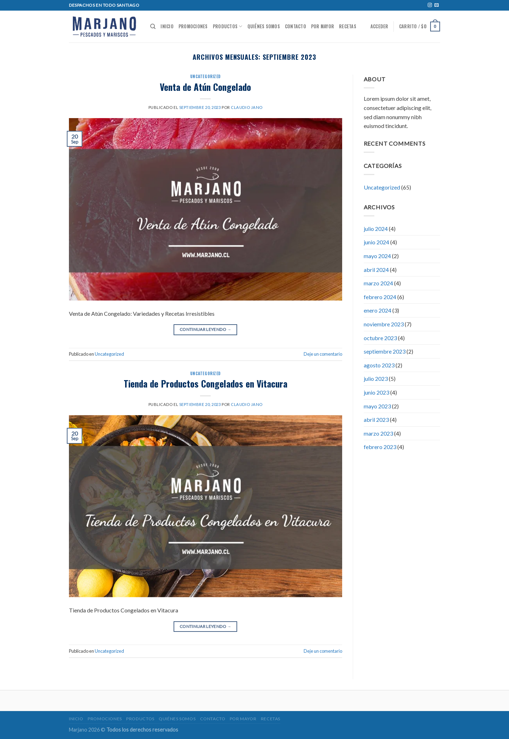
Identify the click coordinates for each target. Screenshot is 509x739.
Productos (227, 26)
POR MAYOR (322, 26)
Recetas (347, 26)
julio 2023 (376, 378)
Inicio (167, 26)
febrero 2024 (380, 296)
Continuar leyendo (206, 329)
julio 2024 (376, 228)
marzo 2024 (378, 283)
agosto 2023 (379, 365)
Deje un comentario (323, 354)
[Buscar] (153, 26)
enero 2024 (377, 310)
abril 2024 (376, 269)
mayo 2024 (377, 255)
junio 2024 (376, 242)
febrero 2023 (380, 446)
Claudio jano (247, 107)
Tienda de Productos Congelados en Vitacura (205, 383)
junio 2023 (376, 392)
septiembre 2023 (384, 351)
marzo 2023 (378, 433)
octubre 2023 (380, 337)
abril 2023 (376, 419)
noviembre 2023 (384, 324)
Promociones (193, 26)
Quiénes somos (263, 26)
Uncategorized (205, 76)
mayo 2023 (377, 406)
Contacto (295, 26)
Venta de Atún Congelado (205, 86)
